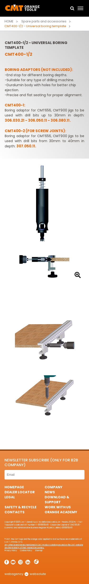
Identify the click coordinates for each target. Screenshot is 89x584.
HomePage (14, 487)
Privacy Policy (11, 550)
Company (53, 487)
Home (9, 21)
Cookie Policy (26, 550)
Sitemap (38, 550)
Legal (10, 497)
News (50, 492)
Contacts (14, 512)
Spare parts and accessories (43, 21)
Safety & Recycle (21, 507)
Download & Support (57, 499)
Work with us (58, 507)
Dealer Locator (20, 492)
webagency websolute (25, 574)
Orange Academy (61, 512)
